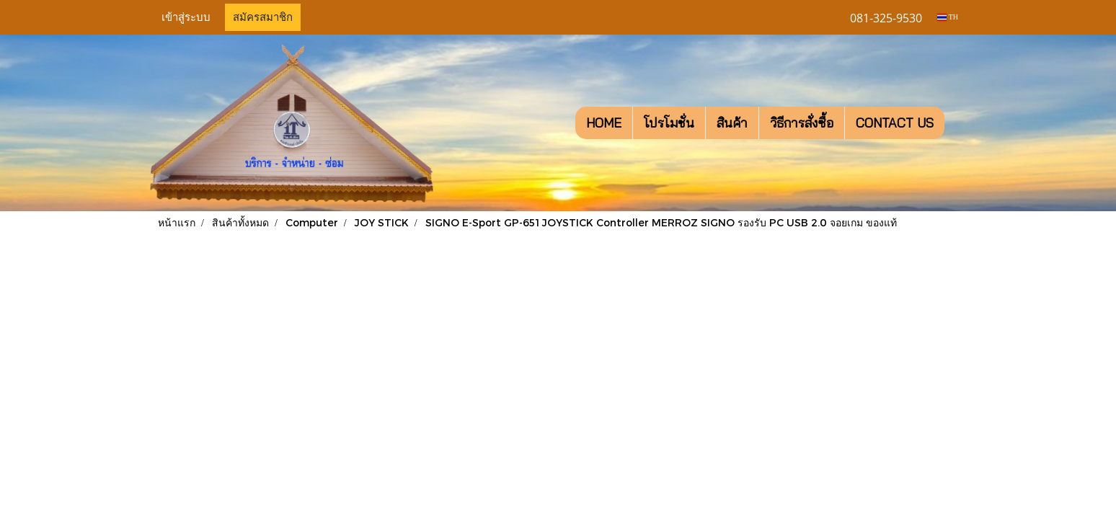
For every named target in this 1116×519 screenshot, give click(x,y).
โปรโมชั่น (669, 123)
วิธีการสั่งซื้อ (801, 123)
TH (947, 17)
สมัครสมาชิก (263, 17)
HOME (603, 123)
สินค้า (732, 123)
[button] (957, 123)
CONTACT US (895, 123)
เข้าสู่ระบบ (186, 17)
